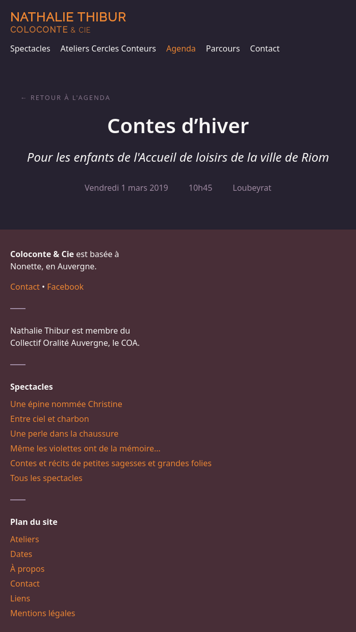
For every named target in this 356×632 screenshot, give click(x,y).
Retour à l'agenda (71, 97)
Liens (20, 598)
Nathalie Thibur (68, 22)
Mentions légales (42, 613)
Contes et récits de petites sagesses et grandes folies (111, 463)
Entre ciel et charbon (49, 418)
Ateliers (24, 539)
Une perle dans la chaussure (64, 433)
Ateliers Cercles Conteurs (108, 48)
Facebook (65, 286)
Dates (21, 554)
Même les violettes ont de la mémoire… (85, 448)
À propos (27, 568)
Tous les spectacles (46, 478)
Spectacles (30, 48)
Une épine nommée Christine (66, 404)
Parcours (223, 48)
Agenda (181, 48)
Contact (264, 48)
